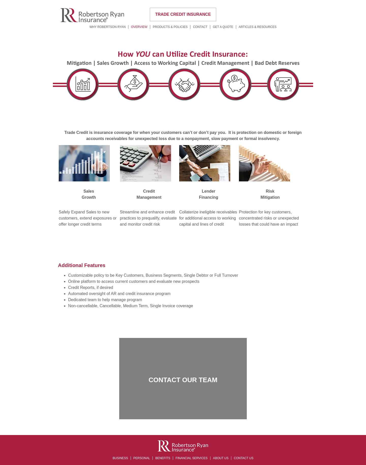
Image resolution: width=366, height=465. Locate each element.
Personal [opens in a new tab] (141, 458)
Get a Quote (223, 27)
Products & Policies (170, 27)
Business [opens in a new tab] (120, 458)
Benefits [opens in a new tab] (162, 458)
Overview (139, 27)
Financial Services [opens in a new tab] (192, 458)
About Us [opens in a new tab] (220, 458)
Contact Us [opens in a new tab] (243, 458)
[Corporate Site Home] (92, 21)
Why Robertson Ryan (107, 27)
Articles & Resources (258, 27)
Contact (200, 27)
